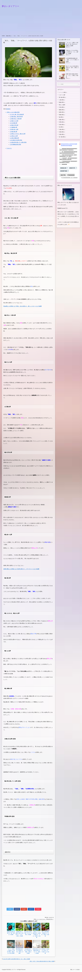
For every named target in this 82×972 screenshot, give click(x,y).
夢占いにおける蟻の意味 (12, 112)
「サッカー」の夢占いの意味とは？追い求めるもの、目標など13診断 (72, 44)
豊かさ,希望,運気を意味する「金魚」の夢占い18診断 (45, 934)
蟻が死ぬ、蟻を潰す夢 (16, 116)
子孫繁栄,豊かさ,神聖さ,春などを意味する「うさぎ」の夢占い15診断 (19, 934)
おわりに (9, 148)
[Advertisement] (41, 22)
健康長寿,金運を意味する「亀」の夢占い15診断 (11, 933)
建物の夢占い (62, 109)
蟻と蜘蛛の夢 (14, 138)
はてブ (31, 909)
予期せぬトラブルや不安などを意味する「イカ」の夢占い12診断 (72, 52)
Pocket (38, 909)
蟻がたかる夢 (14, 120)
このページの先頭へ (75, 969)
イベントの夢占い (63, 92)
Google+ (24, 909)
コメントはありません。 (41, 919)
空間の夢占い (62, 122)
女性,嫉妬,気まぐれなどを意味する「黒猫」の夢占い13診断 (28, 951)
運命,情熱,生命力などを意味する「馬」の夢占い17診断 (19, 951)
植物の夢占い (62, 114)
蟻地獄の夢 (13, 127)
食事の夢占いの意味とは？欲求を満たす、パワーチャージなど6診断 (21, 569)
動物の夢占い (9, 35)
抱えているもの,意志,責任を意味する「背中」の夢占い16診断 (72, 68)
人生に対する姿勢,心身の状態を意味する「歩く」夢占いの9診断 (16, 959)
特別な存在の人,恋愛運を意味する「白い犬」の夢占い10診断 (37, 951)
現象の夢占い (62, 119)
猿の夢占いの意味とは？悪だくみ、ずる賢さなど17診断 (45, 951)
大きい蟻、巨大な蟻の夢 (17, 114)
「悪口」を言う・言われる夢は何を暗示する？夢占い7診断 (41, 961)
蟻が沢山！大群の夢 (15, 118)
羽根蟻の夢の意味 (15, 144)
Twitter (9, 909)
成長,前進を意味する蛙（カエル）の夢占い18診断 (28, 933)
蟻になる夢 (14, 136)
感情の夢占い (62, 112)
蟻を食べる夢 (14, 129)
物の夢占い (61, 117)
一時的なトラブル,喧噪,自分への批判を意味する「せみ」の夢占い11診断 (37, 934)
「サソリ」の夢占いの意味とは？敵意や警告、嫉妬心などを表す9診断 (11, 951)
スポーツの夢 (62, 95)
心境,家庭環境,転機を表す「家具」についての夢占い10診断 (72, 60)
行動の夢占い (62, 129)
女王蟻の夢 (13, 123)
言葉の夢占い (62, 134)
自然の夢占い (62, 124)
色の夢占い (61, 127)
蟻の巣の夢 (13, 131)
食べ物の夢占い (62, 136)
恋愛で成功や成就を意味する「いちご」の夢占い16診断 (72, 75)
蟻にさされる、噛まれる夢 (17, 133)
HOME (3, 35)
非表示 (8, 109)
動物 (47, 917)
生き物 (50, 917)
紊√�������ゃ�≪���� (69, 177)
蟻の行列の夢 (14, 125)
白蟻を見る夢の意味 (16, 140)
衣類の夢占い (62, 132)
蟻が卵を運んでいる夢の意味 (18, 142)
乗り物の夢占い (62, 97)
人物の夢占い (62, 99)
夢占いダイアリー (10, 6)
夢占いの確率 (62, 104)
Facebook (16, 909)
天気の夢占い (62, 107)
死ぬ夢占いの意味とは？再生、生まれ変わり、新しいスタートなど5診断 (22, 306)
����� (64, 164)
